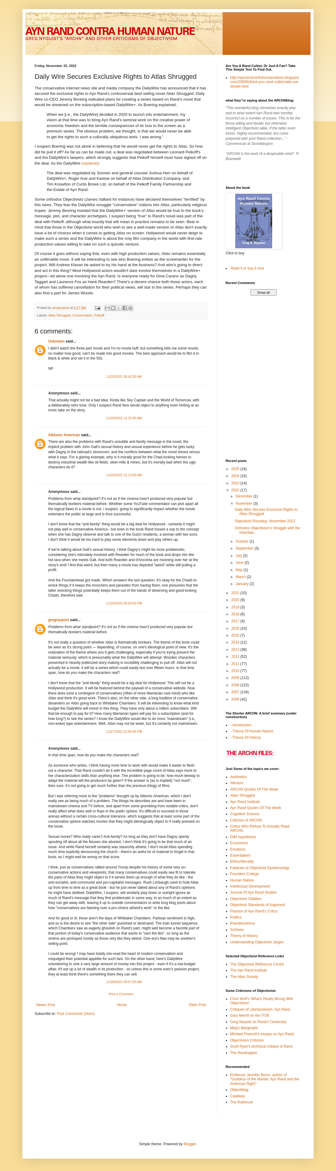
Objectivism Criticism (247, 1040)
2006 (235, 699)
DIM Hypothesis (243, 837)
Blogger (189, 1144)
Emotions (237, 849)
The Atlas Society (244, 977)
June (240, 562)
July (239, 556)
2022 (235, 490)
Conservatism (82, 315)
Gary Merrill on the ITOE (250, 1015)
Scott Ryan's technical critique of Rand (261, 1046)
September (245, 548)
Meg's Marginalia (243, 1028)
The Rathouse (241, 1102)
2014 (235, 642)
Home (122, 1005)
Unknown (56, 341)
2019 (235, 607)
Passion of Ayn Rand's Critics (253, 911)
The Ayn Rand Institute (248, 970)
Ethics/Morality (242, 861)
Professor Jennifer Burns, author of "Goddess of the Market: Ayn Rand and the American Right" (264, 1079)
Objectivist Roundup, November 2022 (265, 521)
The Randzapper (243, 1053)
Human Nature (242, 880)
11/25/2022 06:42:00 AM (124, 376)
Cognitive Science (244, 814)
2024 (235, 476)
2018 (235, 614)
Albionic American (64, 435)
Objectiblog (239, 1090)
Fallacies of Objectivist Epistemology (259, 868)
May (240, 570)
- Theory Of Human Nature (251, 731)
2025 (235, 469)
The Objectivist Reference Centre (257, 964)
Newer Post (45, 1005)
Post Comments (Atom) (76, 1014)
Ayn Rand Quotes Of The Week (255, 808)
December (245, 496)
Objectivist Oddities (245, 899)
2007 (235, 692)
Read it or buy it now (247, 268)
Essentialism (240, 855)
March (241, 577)
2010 (235, 671)
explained (90, 163)
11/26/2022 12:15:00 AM (124, 418)
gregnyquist (58, 620)
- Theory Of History (245, 737)
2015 (235, 635)
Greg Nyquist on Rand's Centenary (258, 1022)
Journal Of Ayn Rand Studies (253, 892)
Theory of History (244, 936)
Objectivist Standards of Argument (257, 905)
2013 (235, 649)
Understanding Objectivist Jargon (257, 942)
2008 (235, 685)
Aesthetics (238, 777)
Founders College (244, 874)
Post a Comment (121, 994)
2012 (235, 656)
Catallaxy (237, 1096)
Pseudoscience (242, 923)
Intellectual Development (250, 886)
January (243, 584)
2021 (235, 593)
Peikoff (99, 315)
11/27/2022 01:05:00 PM (124, 731)
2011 (235, 664)
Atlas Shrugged (59, 315)
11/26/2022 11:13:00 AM (124, 475)
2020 (235, 600)
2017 (235, 621)
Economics (239, 843)
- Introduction (240, 725)
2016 (235, 628)
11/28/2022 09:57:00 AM (124, 982)
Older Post (197, 1005)
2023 (235, 483)
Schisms (237, 930)
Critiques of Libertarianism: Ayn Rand (260, 1009)
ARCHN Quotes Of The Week (254, 789)
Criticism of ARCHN (246, 820)
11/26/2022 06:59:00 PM (124, 603)
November (245, 503)
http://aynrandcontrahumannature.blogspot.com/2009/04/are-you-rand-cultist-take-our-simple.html (265, 82)
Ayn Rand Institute (245, 802)
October (243, 541)
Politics (236, 917)
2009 (235, 678)
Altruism (236, 783)
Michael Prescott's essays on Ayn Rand (262, 1034)
